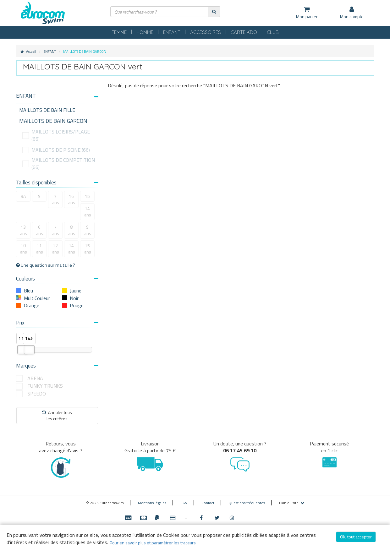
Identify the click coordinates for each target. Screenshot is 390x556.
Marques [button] (57, 365)
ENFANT (171, 32)
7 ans (55, 199)
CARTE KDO (244, 32)
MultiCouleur (37, 298)
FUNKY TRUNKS (45, 386)
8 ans (71, 230)
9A (23, 196)
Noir (74, 298)
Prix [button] (57, 322)
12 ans (55, 248)
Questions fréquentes (246, 502)
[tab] (57, 98)
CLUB (273, 32)
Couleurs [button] (57, 278)
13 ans (23, 230)
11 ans (39, 248)
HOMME (144, 32)
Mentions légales (152, 502)
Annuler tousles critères (57, 415)
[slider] (22, 349)
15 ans (87, 248)
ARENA (35, 378)
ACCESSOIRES (205, 32)
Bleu (28, 290)
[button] (57, 96)
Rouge (77, 305)
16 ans (71, 199)
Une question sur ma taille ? (45, 265)
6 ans (39, 230)
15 (87, 196)
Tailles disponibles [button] (57, 182)
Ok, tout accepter (356, 536)
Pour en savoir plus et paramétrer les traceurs (153, 542)
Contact (207, 502)
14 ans (87, 211)
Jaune (75, 290)
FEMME (119, 32)
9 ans (87, 230)
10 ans (23, 248)
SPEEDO (36, 393)
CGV (183, 502)
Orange (31, 305)
